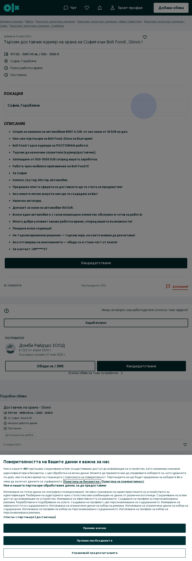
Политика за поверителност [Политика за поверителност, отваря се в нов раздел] (123, 481)
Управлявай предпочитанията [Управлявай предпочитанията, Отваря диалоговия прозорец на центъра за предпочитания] (95, 553)
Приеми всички (94, 528)
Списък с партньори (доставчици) (29, 517)
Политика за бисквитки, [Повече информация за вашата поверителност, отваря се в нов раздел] (82, 481)
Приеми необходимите (94, 540)
